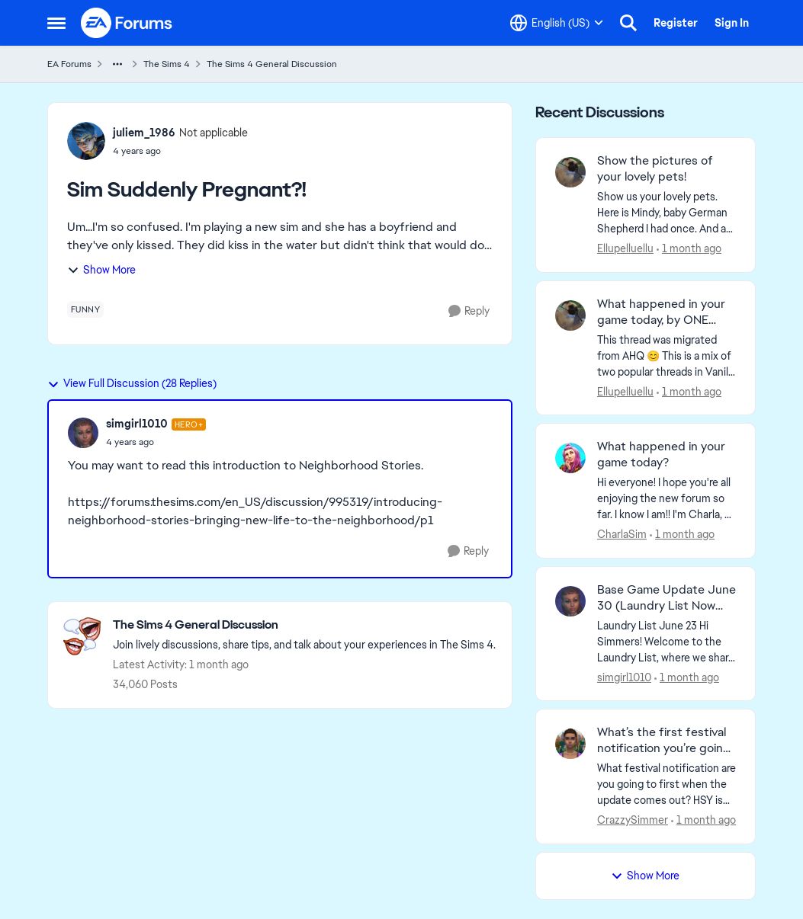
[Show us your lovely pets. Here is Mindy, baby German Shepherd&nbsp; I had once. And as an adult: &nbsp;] (667, 213)
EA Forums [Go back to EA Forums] (69, 64)
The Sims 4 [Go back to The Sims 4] (166, 64)
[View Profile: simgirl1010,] (570, 601)
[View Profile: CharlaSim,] (570, 458)
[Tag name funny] (85, 309)
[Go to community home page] (127, 23)
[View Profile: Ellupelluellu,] (570, 172)
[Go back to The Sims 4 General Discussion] (304, 625)
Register (676, 23)
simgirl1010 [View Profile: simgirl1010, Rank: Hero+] (137, 424)
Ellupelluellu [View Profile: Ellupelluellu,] (625, 248)
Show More (101, 270)
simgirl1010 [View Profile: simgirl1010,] (624, 677)
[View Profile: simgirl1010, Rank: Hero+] (83, 433)
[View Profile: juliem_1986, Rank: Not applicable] (86, 141)
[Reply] (469, 311)
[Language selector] (556, 23)
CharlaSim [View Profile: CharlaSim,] (622, 534)
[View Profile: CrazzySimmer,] (570, 743)
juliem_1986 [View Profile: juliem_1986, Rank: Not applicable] (144, 132)
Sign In (732, 23)
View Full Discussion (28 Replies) (132, 383)
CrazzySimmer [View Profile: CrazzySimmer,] (632, 820)
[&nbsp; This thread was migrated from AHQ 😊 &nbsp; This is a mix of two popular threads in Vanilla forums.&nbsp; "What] (667, 355)
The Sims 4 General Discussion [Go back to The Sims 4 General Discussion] (272, 64)
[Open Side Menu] (56, 22)
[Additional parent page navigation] (117, 64)
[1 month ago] (689, 249)
